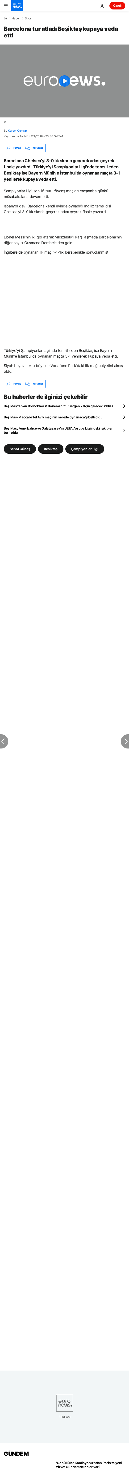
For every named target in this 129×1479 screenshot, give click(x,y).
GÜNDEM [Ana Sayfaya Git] (16, 1453)
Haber (16, 18)
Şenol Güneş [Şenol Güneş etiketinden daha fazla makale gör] (20, 449)
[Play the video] (64, 81)
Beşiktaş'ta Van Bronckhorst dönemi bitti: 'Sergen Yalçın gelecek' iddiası (59, 406)
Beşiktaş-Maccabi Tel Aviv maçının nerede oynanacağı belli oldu (53, 417)
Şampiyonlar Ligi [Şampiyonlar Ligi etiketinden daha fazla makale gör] (84, 449)
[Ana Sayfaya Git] (17, 5)
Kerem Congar (17, 130)
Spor (28, 18)
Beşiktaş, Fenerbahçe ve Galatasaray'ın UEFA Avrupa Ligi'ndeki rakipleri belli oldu (58, 430)
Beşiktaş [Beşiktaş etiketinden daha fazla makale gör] (51, 449)
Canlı (117, 6)
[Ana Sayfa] (5, 18)
